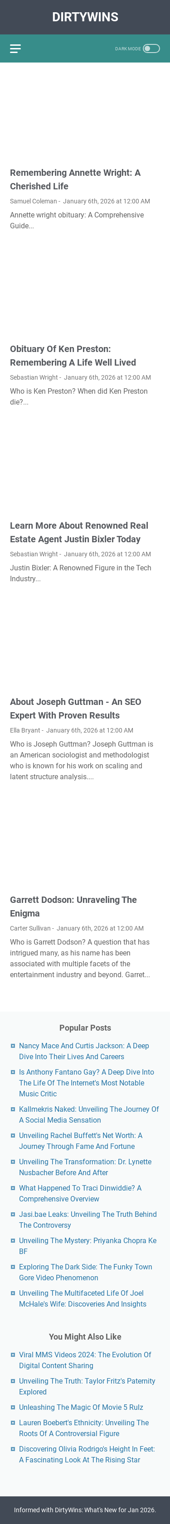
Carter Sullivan (30, 928)
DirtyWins (85, 17)
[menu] (21, 48)
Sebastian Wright (34, 377)
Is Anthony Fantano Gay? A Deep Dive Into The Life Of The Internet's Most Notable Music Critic (86, 1083)
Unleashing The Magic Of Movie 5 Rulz (81, 1407)
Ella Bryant (25, 730)
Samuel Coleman (33, 201)
